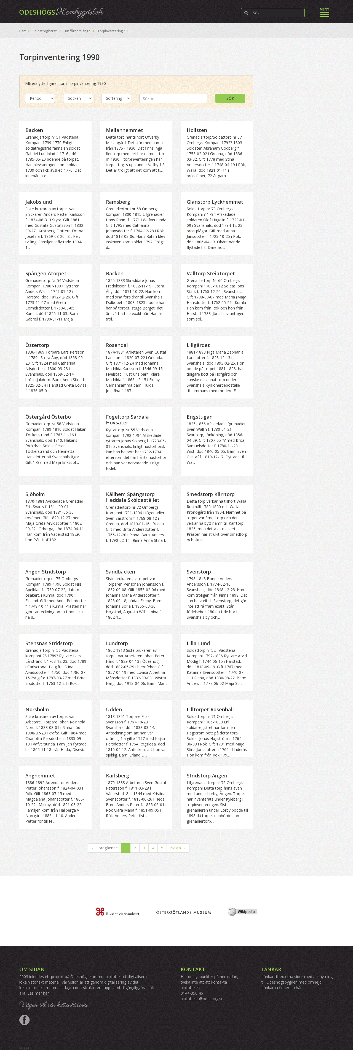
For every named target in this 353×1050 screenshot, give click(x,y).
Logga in (26, 1047)
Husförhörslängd (77, 31)
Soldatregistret (45, 31)
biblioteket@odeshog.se (202, 998)
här (46, 993)
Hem (22, 31)
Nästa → (178, 847)
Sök (230, 98)
